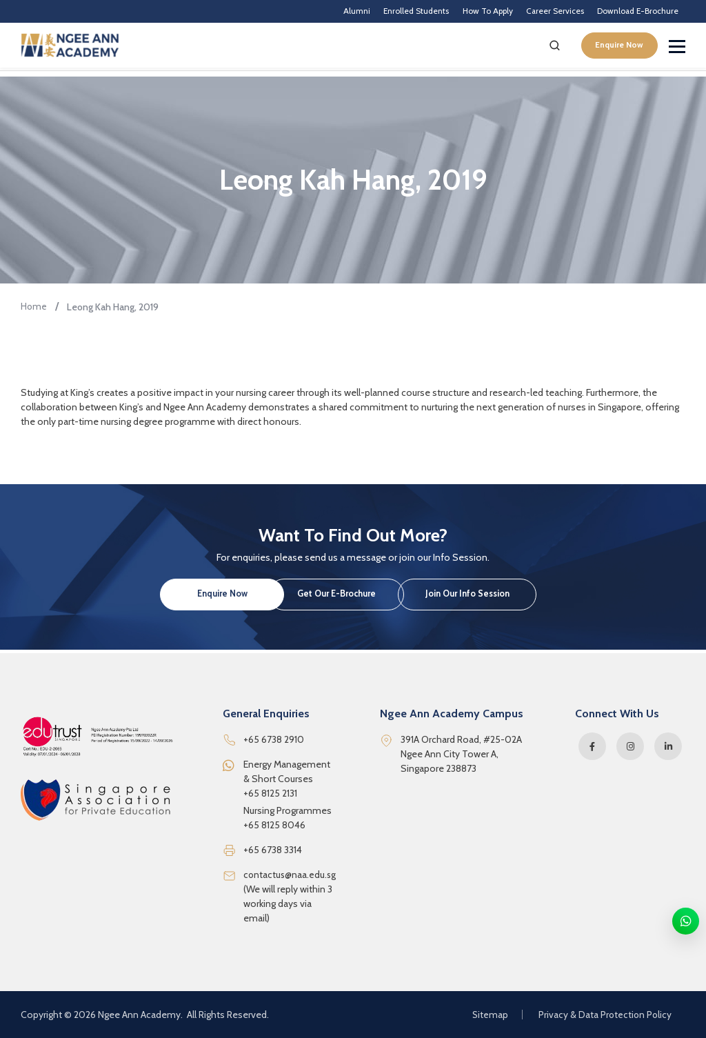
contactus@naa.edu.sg (290, 874)
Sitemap (488, 1014)
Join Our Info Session (518, 597)
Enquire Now (614, 52)
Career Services (532, 14)
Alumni (296, 14)
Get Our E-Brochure (353, 597)
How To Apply (452, 14)
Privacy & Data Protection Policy (604, 1014)
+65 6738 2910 (273, 739)
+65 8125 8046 (274, 825)
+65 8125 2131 (270, 793)
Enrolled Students (367, 14)
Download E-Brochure (629, 14)
